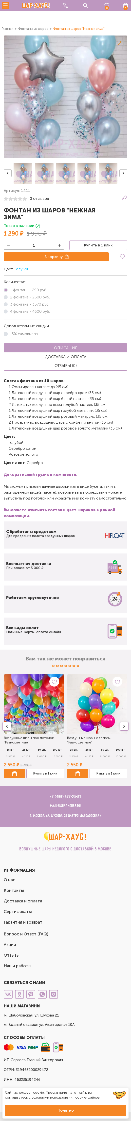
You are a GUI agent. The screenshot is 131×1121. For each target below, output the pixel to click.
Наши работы (17, 965)
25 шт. (26, 749)
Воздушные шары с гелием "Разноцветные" (89, 740)
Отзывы (11, 955)
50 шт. (42, 749)
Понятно (65, 1110)
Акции (10, 944)
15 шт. (11, 749)
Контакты (14, 890)
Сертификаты (18, 911)
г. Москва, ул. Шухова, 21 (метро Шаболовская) (65, 816)
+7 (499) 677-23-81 (65, 796)
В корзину (53, 256)
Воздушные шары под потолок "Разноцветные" (29, 740)
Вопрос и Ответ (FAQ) (26, 933)
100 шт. (57, 749)
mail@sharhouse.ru (65, 806)
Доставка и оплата (23, 900)
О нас (9, 879)
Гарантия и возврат (23, 922)
